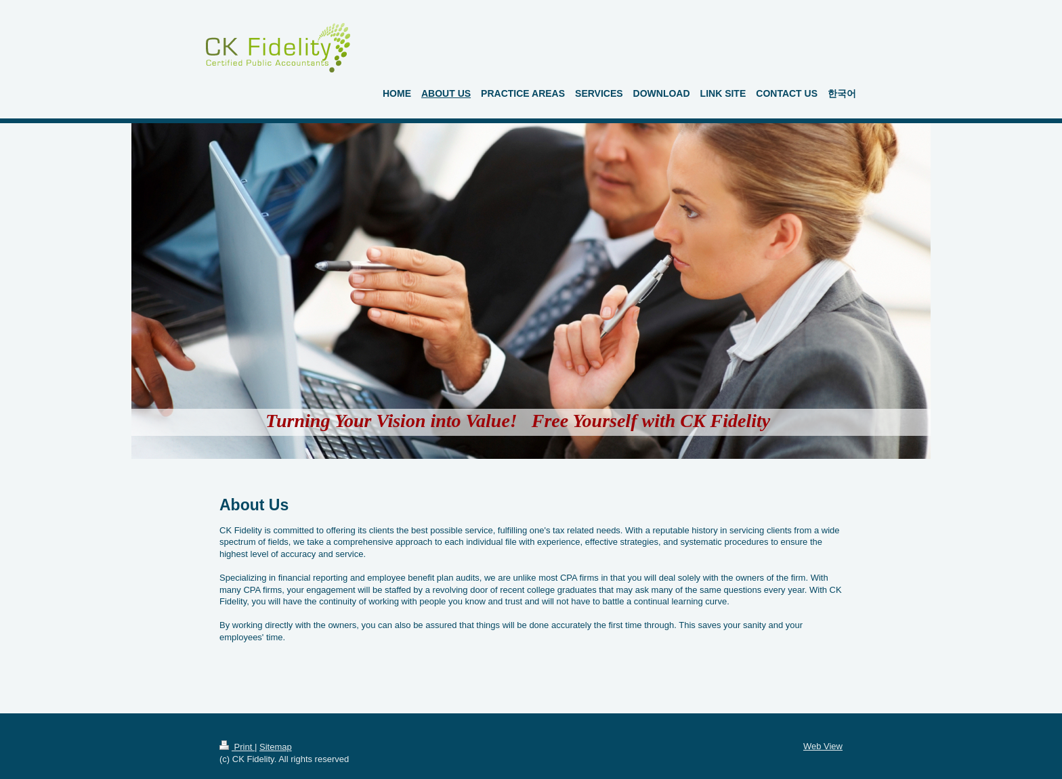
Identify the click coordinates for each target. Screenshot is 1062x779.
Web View (823, 746)
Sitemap (275, 747)
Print (237, 747)
